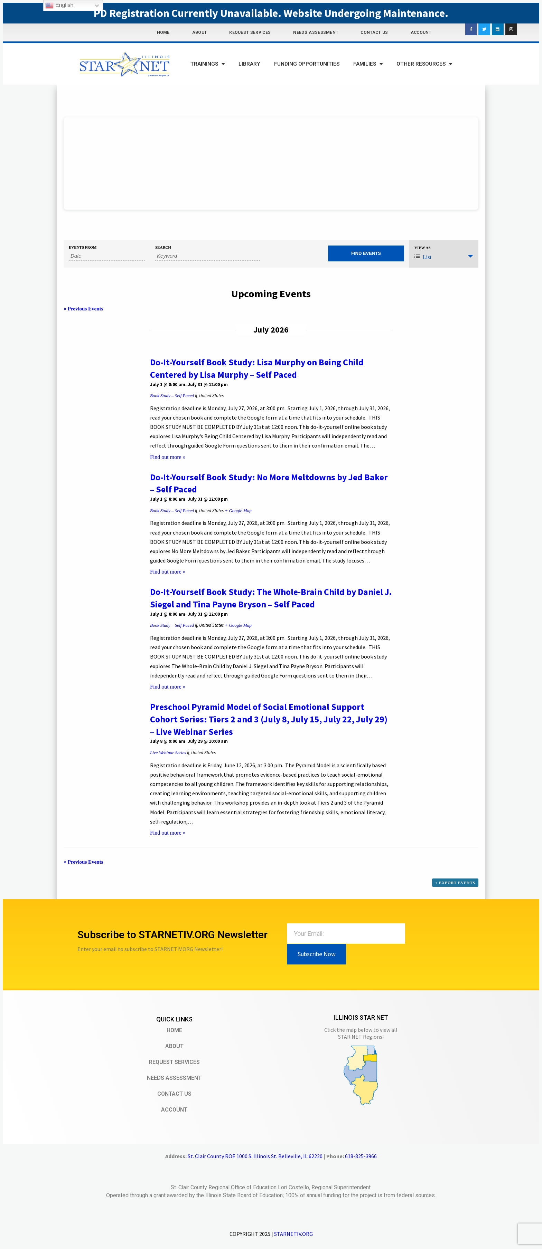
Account (421, 32)
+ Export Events (455, 883)
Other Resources (424, 64)
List (422, 256)
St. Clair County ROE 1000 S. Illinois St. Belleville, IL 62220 (255, 1156)
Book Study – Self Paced (172, 395)
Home (163, 32)
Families (368, 64)
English (59, 5)
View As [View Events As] (422, 248)
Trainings (207, 64)
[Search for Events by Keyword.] (207, 256)
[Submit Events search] (366, 253)
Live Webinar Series (168, 752)
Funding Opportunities (306, 64)
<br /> (271, 163)
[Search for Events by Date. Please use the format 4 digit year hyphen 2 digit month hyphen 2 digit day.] (107, 256)
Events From (82, 247)
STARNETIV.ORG (293, 1233)
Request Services (250, 32)
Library (249, 64)
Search (163, 247)
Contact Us (374, 32)
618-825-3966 (361, 1156)
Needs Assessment (315, 32)
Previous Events (83, 308)
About (199, 32)
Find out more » (168, 457)
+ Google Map (238, 510)
